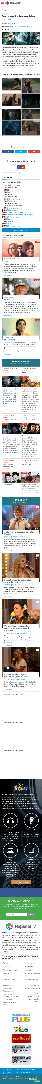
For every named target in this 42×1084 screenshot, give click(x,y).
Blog (10, 860)
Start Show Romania (15, 212)
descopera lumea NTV (21, 502)
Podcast (31, 830)
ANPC (37, 1002)
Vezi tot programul (21, 230)
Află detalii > (33, 1079)
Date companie (33, 985)
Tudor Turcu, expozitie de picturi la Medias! (20, 533)
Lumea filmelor (8, 999)
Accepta (37, 1081)
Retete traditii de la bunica (9, 1003)
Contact (36, 993)
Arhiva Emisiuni (32, 980)
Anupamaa (12, 221)
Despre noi (30, 963)
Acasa (5, 963)
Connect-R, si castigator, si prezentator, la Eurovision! (16, 675)
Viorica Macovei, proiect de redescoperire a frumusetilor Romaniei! (17, 628)
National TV (35, 1070)
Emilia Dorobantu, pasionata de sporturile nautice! (18, 581)
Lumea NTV (31, 967)
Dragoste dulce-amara (13, 259)
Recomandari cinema (10, 997)
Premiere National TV (32, 975)
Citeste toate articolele (21, 882)
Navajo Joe (12, 210)
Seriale (29, 970)
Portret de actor (8, 985)
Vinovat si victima (14, 226)
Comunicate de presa (31, 996)
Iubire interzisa (13, 217)
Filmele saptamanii (10, 970)
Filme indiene (7, 988)
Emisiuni (10, 830)
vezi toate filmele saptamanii (21, 364)
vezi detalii (8, 275)
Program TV (7, 967)
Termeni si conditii (32, 999)
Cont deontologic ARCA (32, 988)
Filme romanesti (8, 994)
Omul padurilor (10, 297)
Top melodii (31, 860)
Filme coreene (8, 991)
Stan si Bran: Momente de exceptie (20, 215)
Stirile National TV (9, 980)
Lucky (10, 224)
